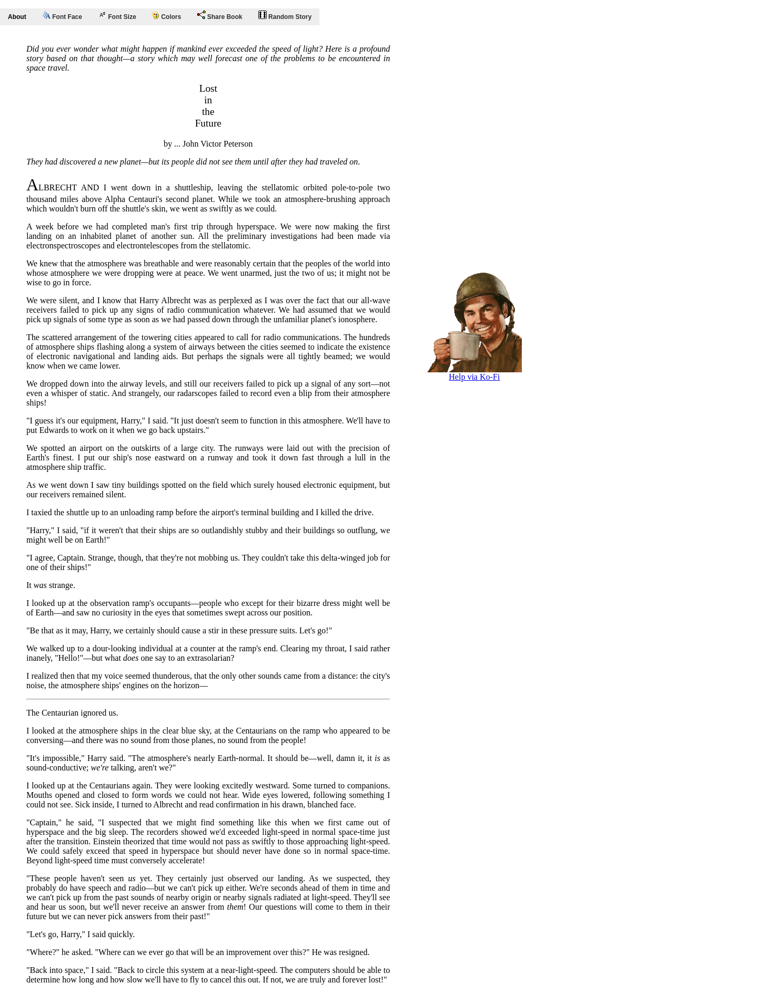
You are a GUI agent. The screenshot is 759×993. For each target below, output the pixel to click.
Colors (166, 16)
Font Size (117, 16)
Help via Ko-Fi (474, 373)
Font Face (62, 16)
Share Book (219, 16)
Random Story (285, 16)
